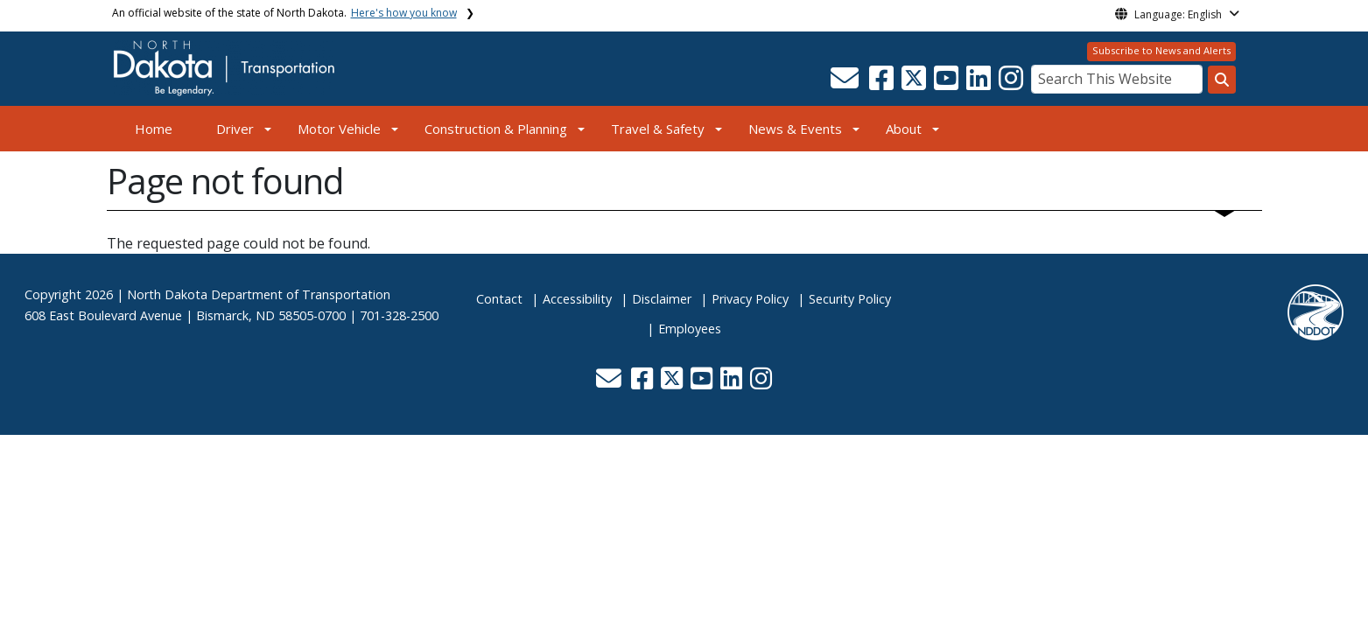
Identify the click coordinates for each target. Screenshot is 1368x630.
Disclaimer (661, 298)
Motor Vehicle (339, 128)
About (904, 128)
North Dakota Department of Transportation (258, 294)
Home (153, 128)
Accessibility (577, 298)
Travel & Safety (658, 128)
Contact (499, 298)
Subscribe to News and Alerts (1161, 50)
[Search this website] (1222, 80)
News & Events (795, 128)
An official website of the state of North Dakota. (284, 12)
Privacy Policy (750, 298)
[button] (847, 83)
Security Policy (850, 298)
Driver (235, 128)
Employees (689, 328)
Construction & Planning (495, 128)
